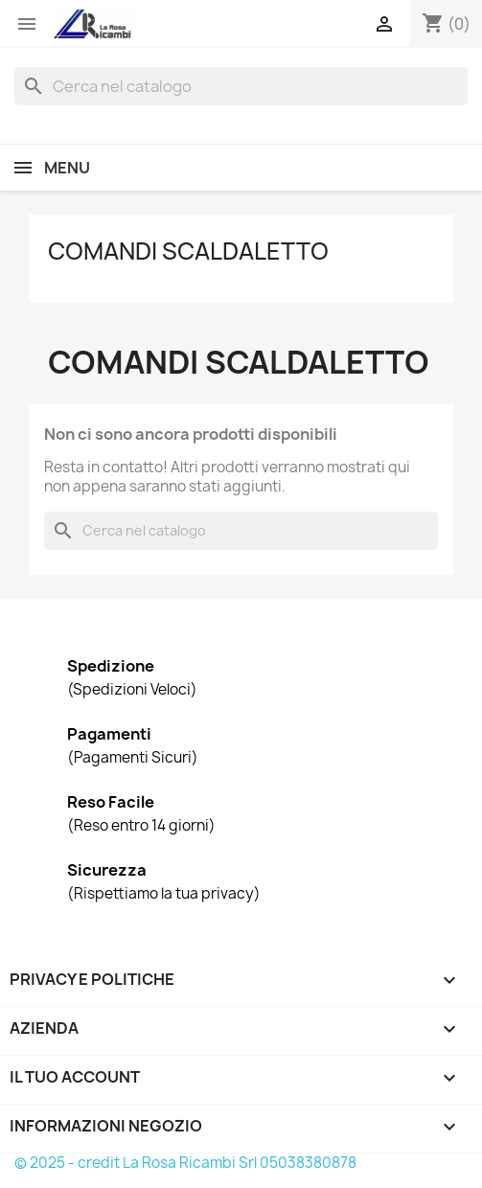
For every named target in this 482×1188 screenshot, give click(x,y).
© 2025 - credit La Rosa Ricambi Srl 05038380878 (185, 1163)
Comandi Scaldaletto (188, 251)
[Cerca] (241, 86)
